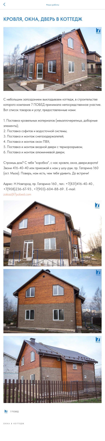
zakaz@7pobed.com (17, 194)
